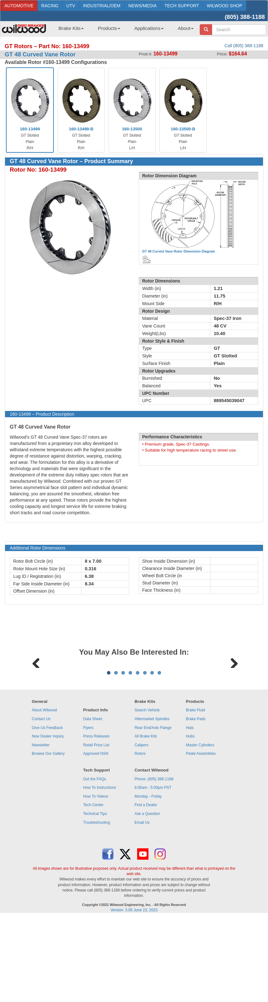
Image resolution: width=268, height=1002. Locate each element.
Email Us (142, 900)
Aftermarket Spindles (152, 797)
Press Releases (96, 814)
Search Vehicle (147, 788)
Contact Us (41, 797)
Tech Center (93, 883)
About (185, 28)
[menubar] (123, 30)
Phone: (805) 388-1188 (154, 857)
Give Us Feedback (47, 806)
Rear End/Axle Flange (153, 806)
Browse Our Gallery (48, 831)
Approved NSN (95, 831)
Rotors (140, 831)
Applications (149, 28)
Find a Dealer (146, 883)
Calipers (141, 823)
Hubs (190, 814)
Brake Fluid (195, 788)
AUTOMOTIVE (18, 5)
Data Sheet (92, 797)
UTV (70, 5)
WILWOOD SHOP (224, 5)
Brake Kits (71, 28)
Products (109, 28)
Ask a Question (147, 892)
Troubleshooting (96, 900)
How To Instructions (99, 865)
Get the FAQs (94, 857)
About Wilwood (44, 788)
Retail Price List (96, 823)
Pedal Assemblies (201, 831)
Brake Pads (195, 797)
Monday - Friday (148, 874)
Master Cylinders (200, 823)
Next (232, 700)
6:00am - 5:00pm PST (153, 865)
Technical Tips (95, 892)
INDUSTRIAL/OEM (101, 5)
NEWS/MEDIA (142, 5)
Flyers (88, 806)
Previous (36, 700)
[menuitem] (68, 30)
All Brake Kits (146, 814)
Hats (190, 806)
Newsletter (41, 823)
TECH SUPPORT (182, 5)
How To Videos (95, 874)
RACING (49, 5)
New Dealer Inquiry (48, 814)
